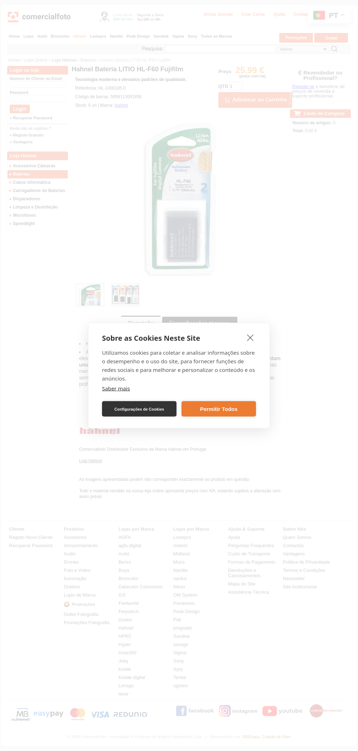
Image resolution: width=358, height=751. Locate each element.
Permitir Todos (219, 409)
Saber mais (116, 388)
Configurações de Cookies (139, 409)
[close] (250, 337)
